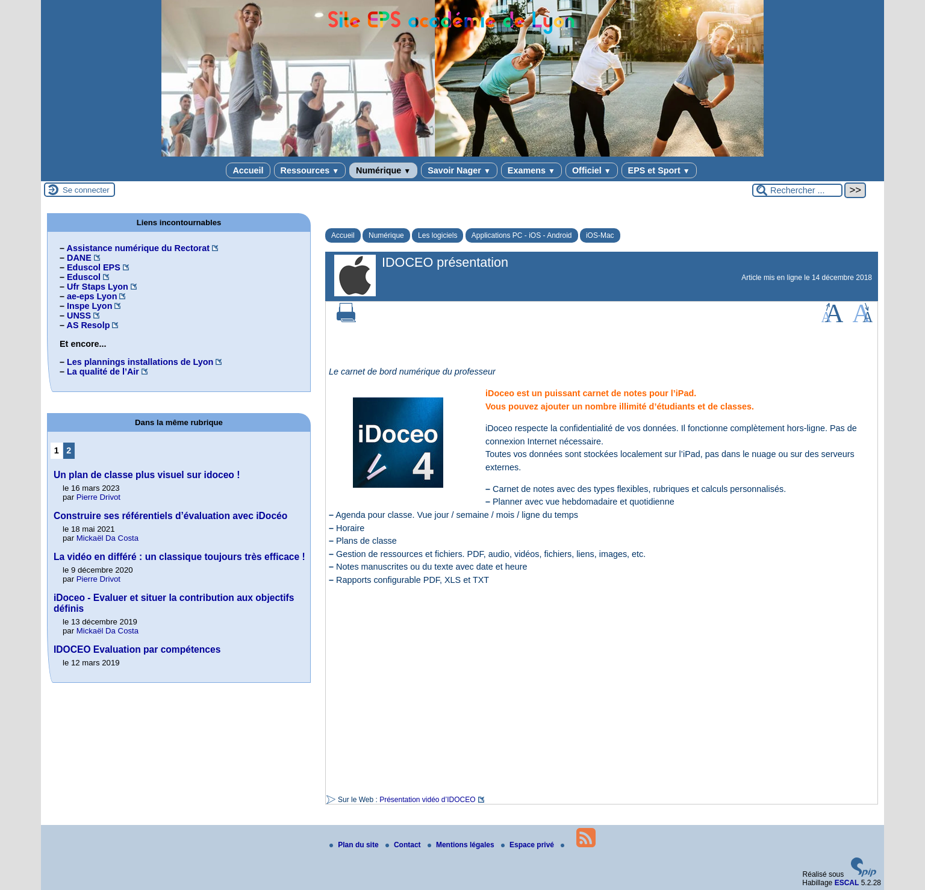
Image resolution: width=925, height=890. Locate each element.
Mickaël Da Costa (107, 538)
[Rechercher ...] (797, 190)
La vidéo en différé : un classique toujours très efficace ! (179, 557)
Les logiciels (437, 235)
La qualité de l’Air (103, 371)
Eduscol (84, 277)
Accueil (247, 170)
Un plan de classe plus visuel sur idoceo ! (147, 475)
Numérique (383, 170)
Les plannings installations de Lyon (140, 362)
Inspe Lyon (89, 306)
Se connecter (86, 189)
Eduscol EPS (93, 267)
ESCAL (847, 883)
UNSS (79, 315)
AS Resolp (88, 325)
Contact (404, 845)
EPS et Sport (659, 170)
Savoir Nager (459, 170)
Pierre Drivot (98, 497)
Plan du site (355, 845)
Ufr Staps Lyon (97, 286)
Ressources (310, 170)
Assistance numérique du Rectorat (138, 248)
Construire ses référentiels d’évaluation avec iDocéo (170, 516)
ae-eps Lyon (92, 296)
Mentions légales (462, 845)
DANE (79, 258)
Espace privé (528, 845)
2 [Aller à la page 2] (68, 450)
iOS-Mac (600, 235)
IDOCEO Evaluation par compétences (137, 649)
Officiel (591, 170)
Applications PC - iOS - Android (522, 235)
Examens (531, 170)
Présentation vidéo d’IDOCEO (427, 799)
